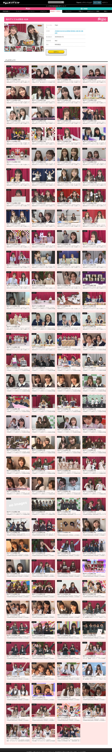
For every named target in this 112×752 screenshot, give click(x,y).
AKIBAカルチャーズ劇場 (93, 11)
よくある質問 (81, 748)
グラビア (43, 11)
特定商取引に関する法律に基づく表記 (66, 748)
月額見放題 (6, 11)
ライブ (68, 11)
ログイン (97, 26)
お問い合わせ (36, 748)
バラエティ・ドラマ (56, 11)
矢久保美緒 (67, 31)
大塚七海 (78, 31)
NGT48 (62, 31)
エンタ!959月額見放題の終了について (56, 6)
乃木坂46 (57, 31)
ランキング (18, 11)
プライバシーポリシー (47, 748)
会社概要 (29, 748)
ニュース (31, 11)
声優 (81, 11)
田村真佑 (73, 31)
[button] (42, 25)
